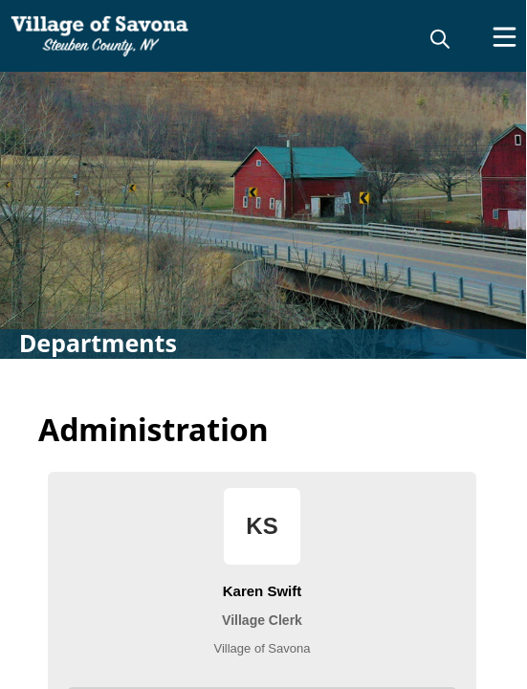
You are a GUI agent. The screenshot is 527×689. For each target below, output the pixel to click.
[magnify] (440, 38)
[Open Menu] (504, 36)
